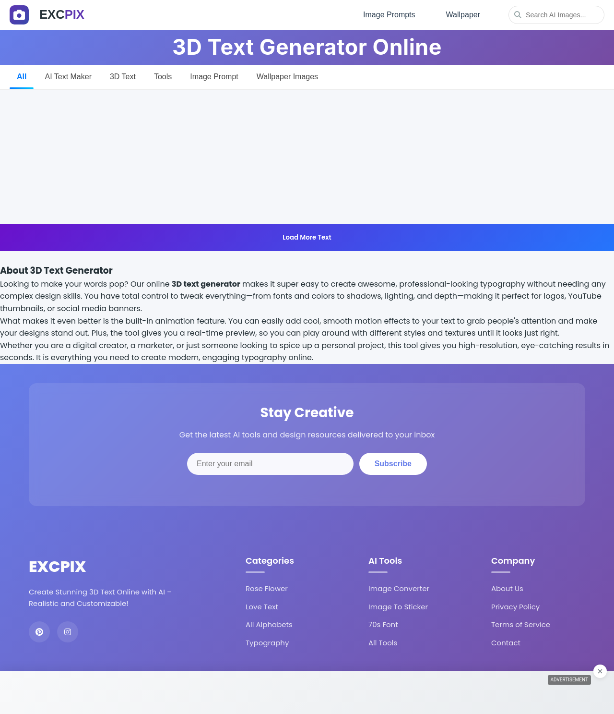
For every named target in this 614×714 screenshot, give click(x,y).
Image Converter (398, 588)
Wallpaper (463, 15)
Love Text (262, 607)
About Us (507, 588)
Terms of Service (520, 624)
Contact (505, 643)
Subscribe (393, 464)
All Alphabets (269, 624)
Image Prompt (214, 77)
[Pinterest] (39, 631)
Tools (163, 77)
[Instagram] (67, 631)
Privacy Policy (515, 607)
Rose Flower (267, 588)
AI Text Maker (68, 77)
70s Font (383, 624)
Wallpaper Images (287, 77)
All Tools (382, 643)
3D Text (123, 77)
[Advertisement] (307, 157)
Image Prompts (389, 15)
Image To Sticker (398, 607)
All (21, 77)
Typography (267, 643)
